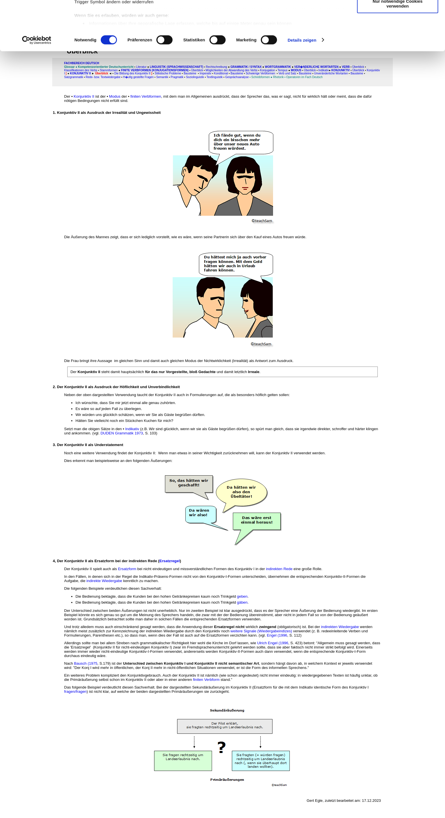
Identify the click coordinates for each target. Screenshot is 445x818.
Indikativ (132, 429)
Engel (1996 (277, 635)
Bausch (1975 (85, 663)
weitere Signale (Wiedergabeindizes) (261, 631)
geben (242, 596)
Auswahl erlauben (397, 30)
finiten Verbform (206, 679)
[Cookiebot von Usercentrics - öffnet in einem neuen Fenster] (37, 86)
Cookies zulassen (397, 14)
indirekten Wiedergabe (340, 627)
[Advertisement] (30, 118)
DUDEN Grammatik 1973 (121, 433)
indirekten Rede (279, 569)
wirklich (245, 627)
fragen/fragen (75, 691)
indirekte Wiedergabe (104, 581)
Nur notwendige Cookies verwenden (398, 50)
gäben (242, 602)
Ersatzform (127, 569)
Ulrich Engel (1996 (272, 643)
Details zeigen (301, 86)
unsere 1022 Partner (113, 20)
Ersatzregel (169, 561)
